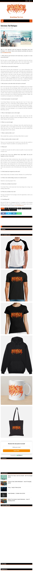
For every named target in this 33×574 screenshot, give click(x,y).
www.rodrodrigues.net (19, 205)
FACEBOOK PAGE (6, 52)
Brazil (6, 208)
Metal (19, 208)
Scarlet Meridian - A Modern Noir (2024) (16, 493)
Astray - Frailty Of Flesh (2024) (14, 487)
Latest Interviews (13, 208)
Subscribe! (16, 450)
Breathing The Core (16, 17)
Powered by (17, 455)
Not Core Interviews (26, 208)
